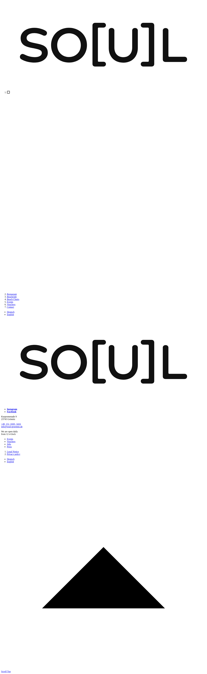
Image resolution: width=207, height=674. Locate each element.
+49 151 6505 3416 (11, 424)
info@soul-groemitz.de (11, 426)
